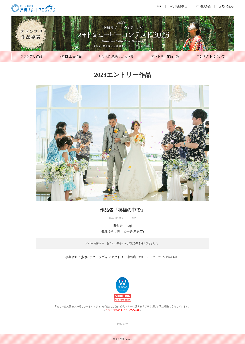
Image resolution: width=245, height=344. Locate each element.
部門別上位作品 (71, 56)
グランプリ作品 (31, 56)
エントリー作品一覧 (165, 56)
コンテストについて (211, 56)
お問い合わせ (226, 6)
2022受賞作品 (203, 6)
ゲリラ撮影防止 (178, 6)
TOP (159, 6)
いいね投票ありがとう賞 (116, 56)
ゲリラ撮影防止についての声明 (123, 310)
